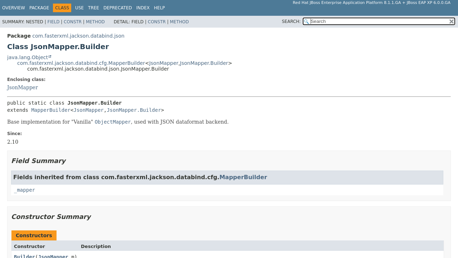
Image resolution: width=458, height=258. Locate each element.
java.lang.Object (27, 57)
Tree (93, 7)
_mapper (24, 190)
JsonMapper (164, 63)
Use (79, 7)
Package (39, 7)
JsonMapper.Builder (204, 63)
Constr (73, 21)
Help (159, 7)
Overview (13, 7)
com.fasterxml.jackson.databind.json (78, 36)
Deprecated (117, 7)
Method (95, 21)
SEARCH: (291, 21)
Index (143, 7)
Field (53, 21)
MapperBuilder (50, 110)
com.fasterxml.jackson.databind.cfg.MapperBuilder (81, 63)
